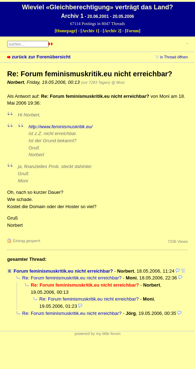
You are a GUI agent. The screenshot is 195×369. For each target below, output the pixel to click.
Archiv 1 (90, 30)
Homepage (66, 30)
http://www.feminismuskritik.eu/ (60, 126)
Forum (132, 30)
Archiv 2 (112, 30)
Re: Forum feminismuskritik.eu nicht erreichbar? (71, 278)
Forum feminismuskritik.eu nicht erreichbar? (63, 271)
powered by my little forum (98, 333)
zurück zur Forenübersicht (41, 56)
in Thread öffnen (174, 57)
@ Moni (118, 82)
